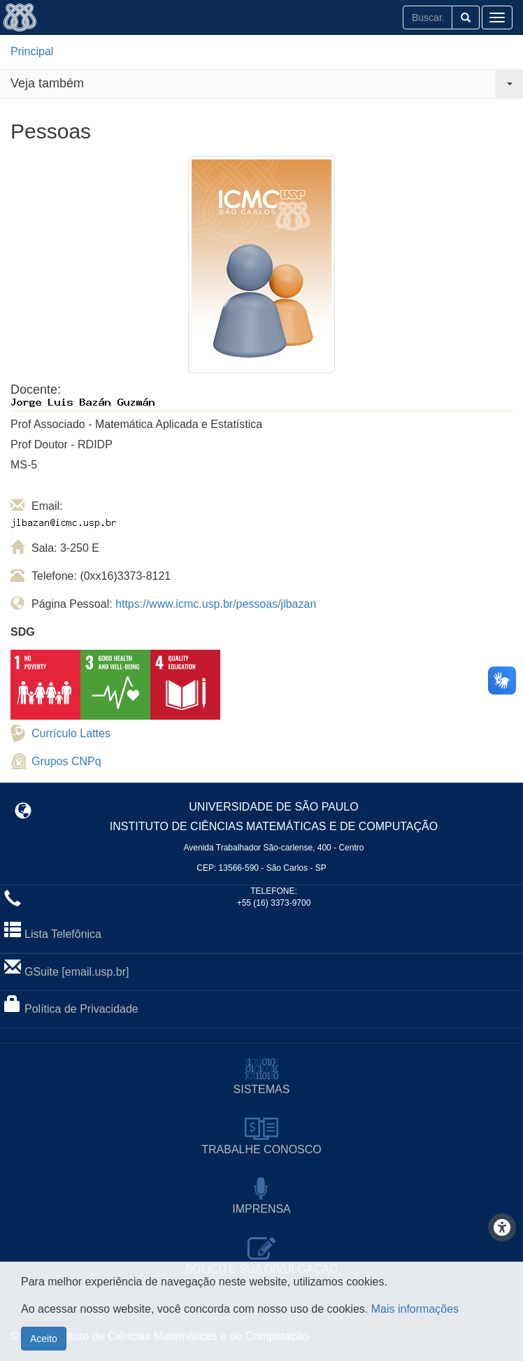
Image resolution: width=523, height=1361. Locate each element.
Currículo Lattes (70, 733)
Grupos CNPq (66, 761)
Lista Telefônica (62, 934)
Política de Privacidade (81, 1009)
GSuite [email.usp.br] (76, 972)
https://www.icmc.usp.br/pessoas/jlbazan (215, 604)
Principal (31, 51)
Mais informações (415, 1323)
